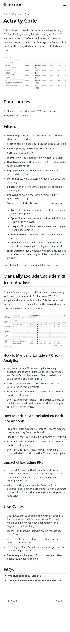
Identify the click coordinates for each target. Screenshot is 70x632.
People (61, 601)
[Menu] (65, 5)
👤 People (10, 601)
